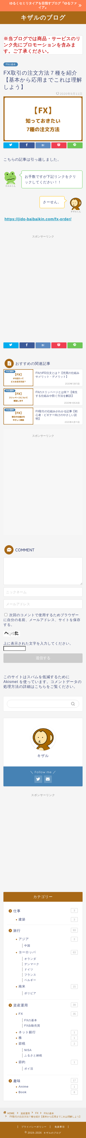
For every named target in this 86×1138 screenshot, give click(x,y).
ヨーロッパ (48, 952)
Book (48, 1092)
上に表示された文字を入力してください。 (38, 643)
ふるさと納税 (33, 1055)
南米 (48, 986)
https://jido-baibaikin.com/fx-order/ (38, 219)
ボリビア (30, 993)
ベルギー (30, 980)
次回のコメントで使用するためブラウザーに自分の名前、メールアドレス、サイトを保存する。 (41, 620)
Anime (48, 1086)
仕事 (45, 910)
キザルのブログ (43, 17)
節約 (48, 1062)
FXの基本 (11, 64)
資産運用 (45, 1005)
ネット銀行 (48, 1032)
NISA (28, 1050)
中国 (27, 945)
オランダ (30, 958)
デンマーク (31, 964)
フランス (30, 974)
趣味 (45, 1080)
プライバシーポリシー (34, 1127)
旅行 (45, 930)
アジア (48, 939)
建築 (48, 919)
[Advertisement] (43, 285)
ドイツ (28, 969)
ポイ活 (28, 1068)
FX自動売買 (32, 1025)
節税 (48, 1043)
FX (48, 1014)
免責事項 (60, 1127)
